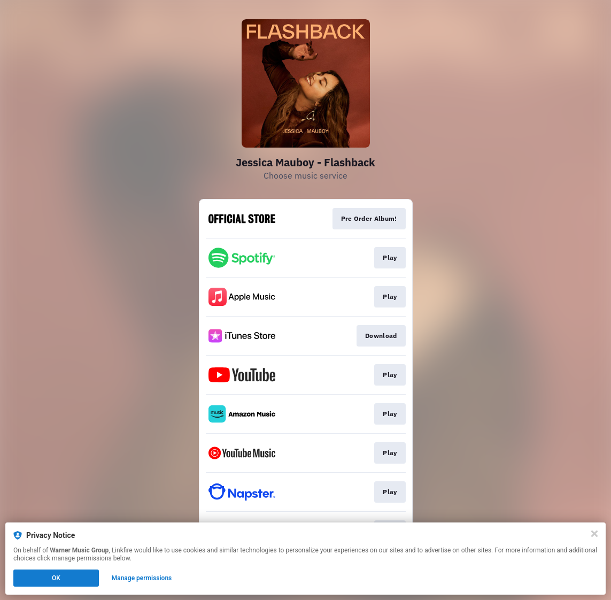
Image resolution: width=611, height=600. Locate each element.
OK (56, 578)
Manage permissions (142, 578)
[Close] (594, 533)
